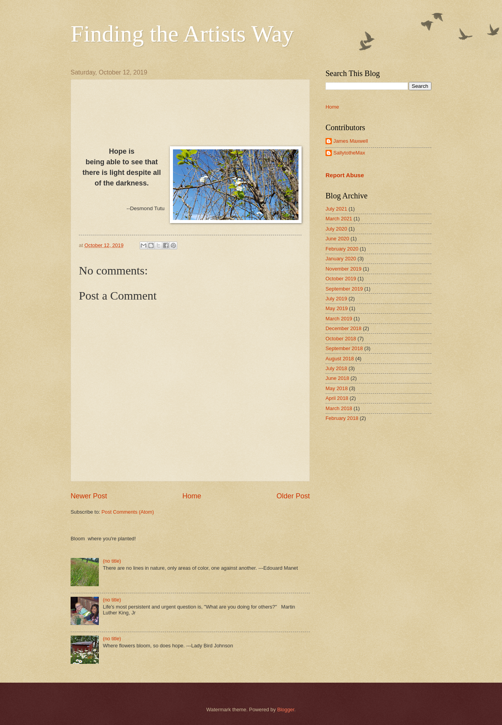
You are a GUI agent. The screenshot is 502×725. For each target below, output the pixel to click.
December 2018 (344, 328)
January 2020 (341, 259)
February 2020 (342, 249)
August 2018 (340, 359)
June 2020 (337, 239)
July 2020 (336, 229)
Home (191, 496)
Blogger (286, 709)
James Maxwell (350, 141)
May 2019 (337, 308)
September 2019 (344, 289)
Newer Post (89, 496)
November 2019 (344, 269)
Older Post (293, 496)
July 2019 (336, 299)
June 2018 (337, 378)
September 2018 (344, 348)
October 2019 (341, 279)
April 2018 (337, 398)
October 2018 (341, 339)
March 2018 (339, 408)
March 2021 (339, 219)
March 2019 (339, 319)
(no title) (112, 561)
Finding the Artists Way (182, 34)
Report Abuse (345, 175)
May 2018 (337, 388)
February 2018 (342, 418)
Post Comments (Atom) (128, 512)
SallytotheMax (349, 153)
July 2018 (336, 368)
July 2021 (336, 209)
